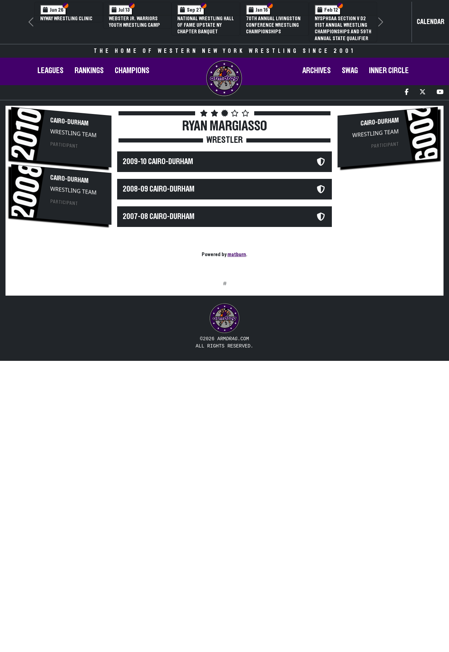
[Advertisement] (61, 345)
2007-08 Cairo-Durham (158, 217)
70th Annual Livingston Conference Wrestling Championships (273, 25)
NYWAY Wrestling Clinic (66, 18)
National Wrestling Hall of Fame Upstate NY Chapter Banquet (205, 25)
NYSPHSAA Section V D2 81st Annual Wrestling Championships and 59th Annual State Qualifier (343, 28)
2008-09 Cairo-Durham (158, 189)
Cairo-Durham (69, 122)
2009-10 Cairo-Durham (158, 162)
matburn (236, 254)
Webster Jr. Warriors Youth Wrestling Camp (134, 22)
